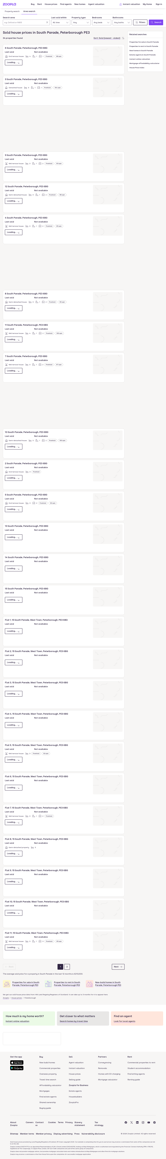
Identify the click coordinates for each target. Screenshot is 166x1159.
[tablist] (20, 11)
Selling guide (74, 1079)
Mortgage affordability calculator (144, 63)
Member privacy (44, 1134)
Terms (60, 1122)
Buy (33, 4)
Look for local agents (124, 1021)
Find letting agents (136, 1074)
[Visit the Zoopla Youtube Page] (148, 1124)
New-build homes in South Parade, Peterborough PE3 (108, 983)
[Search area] (26, 22)
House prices (51, 4)
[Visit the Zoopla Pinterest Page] (154, 1124)
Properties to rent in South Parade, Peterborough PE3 (67, 983)
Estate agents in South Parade (142, 55)
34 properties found (13, 38)
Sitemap (14, 1134)
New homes (79, 4)
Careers (29, 1122)
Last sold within (59, 17)
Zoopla (6, 998)
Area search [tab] (29, 11)
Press (77, 1134)
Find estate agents (48, 1097)
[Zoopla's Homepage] (9, 5)
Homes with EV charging (109, 1074)
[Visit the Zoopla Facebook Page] (125, 1124)
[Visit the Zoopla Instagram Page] (143, 1124)
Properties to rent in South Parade (143, 46)
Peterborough (30, 998)
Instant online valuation (139, 59)
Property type (79, 17)
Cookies (52, 1122)
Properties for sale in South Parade (144, 42)
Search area (9, 17)
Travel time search (47, 1079)
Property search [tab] (12, 11)
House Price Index (136, 68)
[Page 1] (60, 967)
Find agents (66, 4)
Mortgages (44, 1091)
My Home (147, 4)
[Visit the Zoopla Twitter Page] (131, 1124)
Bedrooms (97, 17)
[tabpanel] (83, 20)
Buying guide (45, 1108)
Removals (102, 1068)
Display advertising (63, 1134)
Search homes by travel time (74, 1021)
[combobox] (26, 20)
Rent (39, 4)
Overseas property (48, 1074)
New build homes (47, 1062)
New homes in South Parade (141, 50)
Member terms (27, 1134)
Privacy (69, 1122)
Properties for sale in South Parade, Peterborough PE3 (25, 983)
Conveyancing (104, 1062)
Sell (71, 1057)
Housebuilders (75, 1097)
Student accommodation (139, 1068)
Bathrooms (118, 17)
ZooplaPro (74, 1102)
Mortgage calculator (107, 1079)
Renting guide (134, 1079)
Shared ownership (47, 1102)
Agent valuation (96, 4)
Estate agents (75, 1091)
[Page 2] (67, 967)
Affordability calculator (50, 1085)
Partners (102, 1057)
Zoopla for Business (78, 1085)
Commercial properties (49, 1068)
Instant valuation (129, 4)
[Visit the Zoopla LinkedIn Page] (137, 1124)
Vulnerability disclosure (93, 1134)
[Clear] (47, 22)
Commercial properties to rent (141, 1062)
